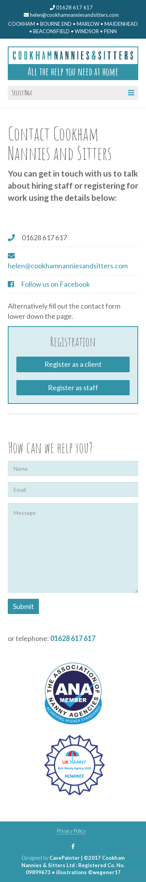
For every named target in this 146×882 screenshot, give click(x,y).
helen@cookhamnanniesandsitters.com (71, 15)
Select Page (73, 92)
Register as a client (73, 364)
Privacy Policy (71, 831)
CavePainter (64, 858)
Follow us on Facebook (55, 284)
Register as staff (73, 387)
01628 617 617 (72, 638)
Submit (23, 606)
